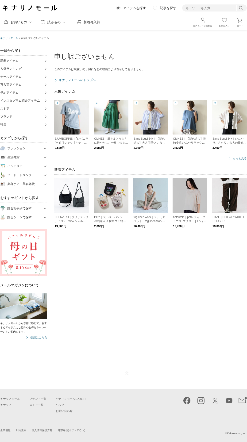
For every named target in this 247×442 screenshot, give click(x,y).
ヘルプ (60, 405)
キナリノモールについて (71, 398)
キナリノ (6, 405)
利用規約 (21, 430)
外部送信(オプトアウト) (71, 430)
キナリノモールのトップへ (77, 80)
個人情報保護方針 (42, 430)
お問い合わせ (64, 411)
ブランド (6, 116)
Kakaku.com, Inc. (237, 433)
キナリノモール (9, 38)
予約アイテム (9, 92)
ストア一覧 (36, 405)
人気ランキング (11, 68)
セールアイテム (11, 76)
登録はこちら (38, 337)
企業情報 (5, 430)
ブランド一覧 (37, 398)
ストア (4, 108)
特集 (3, 124)
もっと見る (240, 158)
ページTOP (127, 373)
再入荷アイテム (11, 84)
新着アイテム (9, 60)
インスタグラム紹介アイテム (20, 100)
